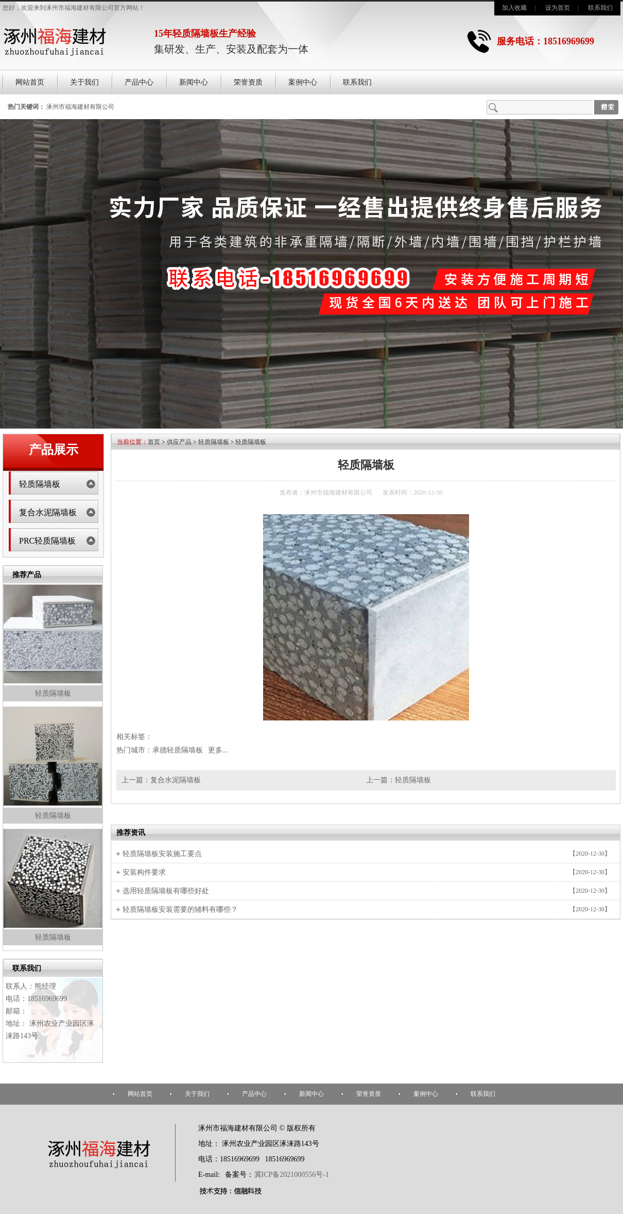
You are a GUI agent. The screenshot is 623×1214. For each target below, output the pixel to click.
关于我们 (84, 82)
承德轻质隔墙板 (177, 750)
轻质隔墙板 (39, 484)
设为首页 (557, 7)
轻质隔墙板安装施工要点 (162, 854)
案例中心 (302, 82)
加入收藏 (514, 7)
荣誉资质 (248, 82)
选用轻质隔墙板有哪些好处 (166, 891)
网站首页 (29, 82)
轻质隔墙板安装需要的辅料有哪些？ (180, 909)
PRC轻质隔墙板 (47, 540)
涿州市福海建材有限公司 (80, 106)
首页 (154, 442)
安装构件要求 (144, 872)
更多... (218, 750)
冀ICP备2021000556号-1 (291, 1174)
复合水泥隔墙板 (48, 512)
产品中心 (139, 82)
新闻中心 (193, 82)
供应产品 (179, 442)
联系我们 (600, 7)
